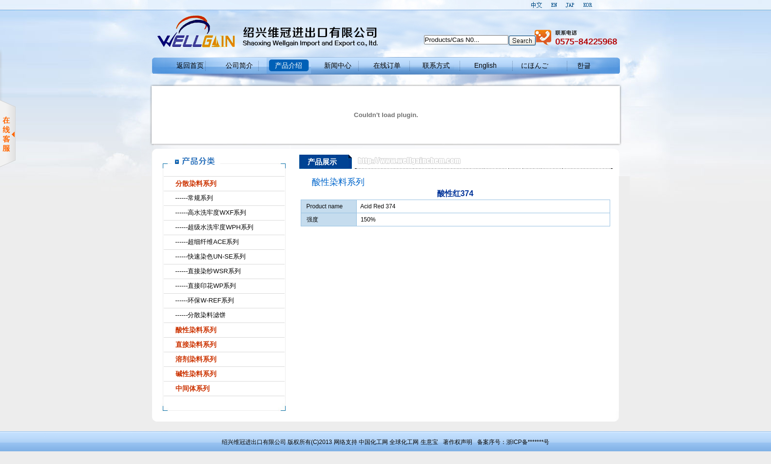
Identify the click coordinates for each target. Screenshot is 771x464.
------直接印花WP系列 (205, 285)
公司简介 (239, 65)
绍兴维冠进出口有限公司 (254, 442)
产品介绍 (288, 65)
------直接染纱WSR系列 (208, 271)
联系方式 (436, 65)
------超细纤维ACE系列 (207, 241)
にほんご (534, 65)
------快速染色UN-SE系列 (210, 256)
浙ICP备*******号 (528, 442)
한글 (584, 65)
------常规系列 (194, 198)
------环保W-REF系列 (204, 300)
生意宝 (429, 442)
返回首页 (190, 65)
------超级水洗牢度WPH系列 (214, 227)
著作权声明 (457, 442)
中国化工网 (373, 442)
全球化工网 (404, 442)
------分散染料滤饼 (200, 315)
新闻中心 (337, 65)
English (485, 65)
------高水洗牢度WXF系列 (211, 212)
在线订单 (387, 65)
